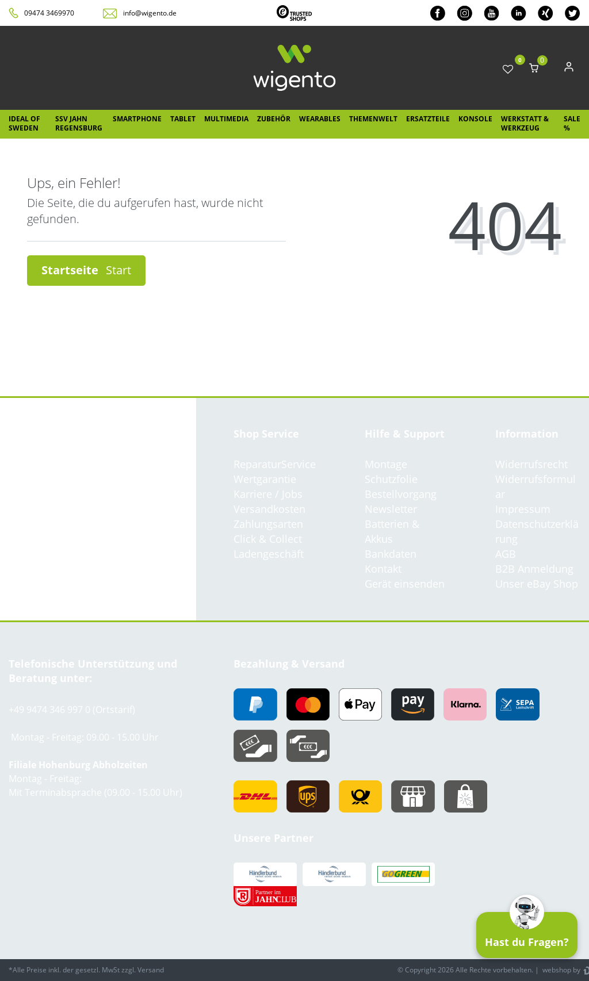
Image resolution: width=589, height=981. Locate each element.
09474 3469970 (49, 13)
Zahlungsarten (268, 524)
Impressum (522, 509)
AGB (505, 554)
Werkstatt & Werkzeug (525, 123)
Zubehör (273, 119)
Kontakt (383, 569)
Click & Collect (268, 539)
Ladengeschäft (269, 554)
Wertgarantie (265, 479)
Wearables (320, 119)
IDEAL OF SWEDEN (24, 123)
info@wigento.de (150, 13)
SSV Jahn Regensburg (78, 123)
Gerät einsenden (405, 584)
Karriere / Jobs (268, 494)
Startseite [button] (86, 270)
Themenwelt (373, 119)
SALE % (572, 123)
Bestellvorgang (401, 494)
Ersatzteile (428, 119)
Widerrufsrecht (531, 464)
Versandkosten (269, 509)
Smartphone (137, 119)
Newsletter (391, 509)
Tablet (183, 119)
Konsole (475, 119)
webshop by (560, 970)
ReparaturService (275, 464)
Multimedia (226, 119)
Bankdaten (390, 554)
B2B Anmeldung (534, 569)
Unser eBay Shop (536, 584)
